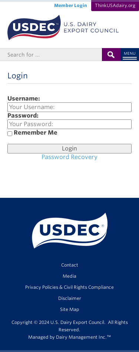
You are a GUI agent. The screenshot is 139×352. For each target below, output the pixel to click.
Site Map (69, 309)
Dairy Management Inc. (81, 337)
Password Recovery (69, 156)
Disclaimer (69, 298)
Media (69, 276)
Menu (130, 53)
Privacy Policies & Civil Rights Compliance (69, 287)
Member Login (70, 5)
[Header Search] (51, 54)
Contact (69, 265)
